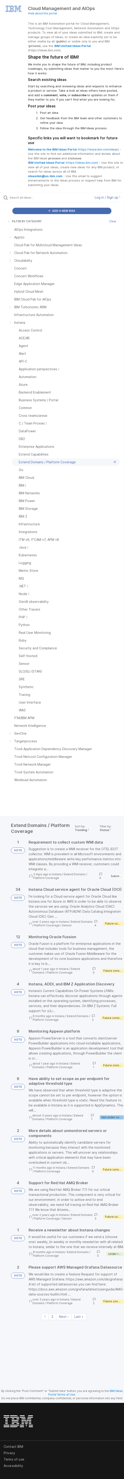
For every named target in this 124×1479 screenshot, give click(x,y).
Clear (112, 221)
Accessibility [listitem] (13, 1466)
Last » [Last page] (79, 1316)
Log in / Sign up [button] (107, 197)
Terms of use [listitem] (14, 1459)
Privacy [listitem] (9, 1453)
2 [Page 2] (52, 1316)
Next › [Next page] (64, 1316)
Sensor (67, 925)
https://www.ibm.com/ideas (98, 149)
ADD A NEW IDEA (61, 210)
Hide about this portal (42, 13)
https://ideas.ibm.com (82, 162)
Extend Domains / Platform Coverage (56, 970)
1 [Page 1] (45, 1316)
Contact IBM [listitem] (13, 1446)
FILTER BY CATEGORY (24, 221)
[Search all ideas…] (35, 197)
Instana (57, 874)
